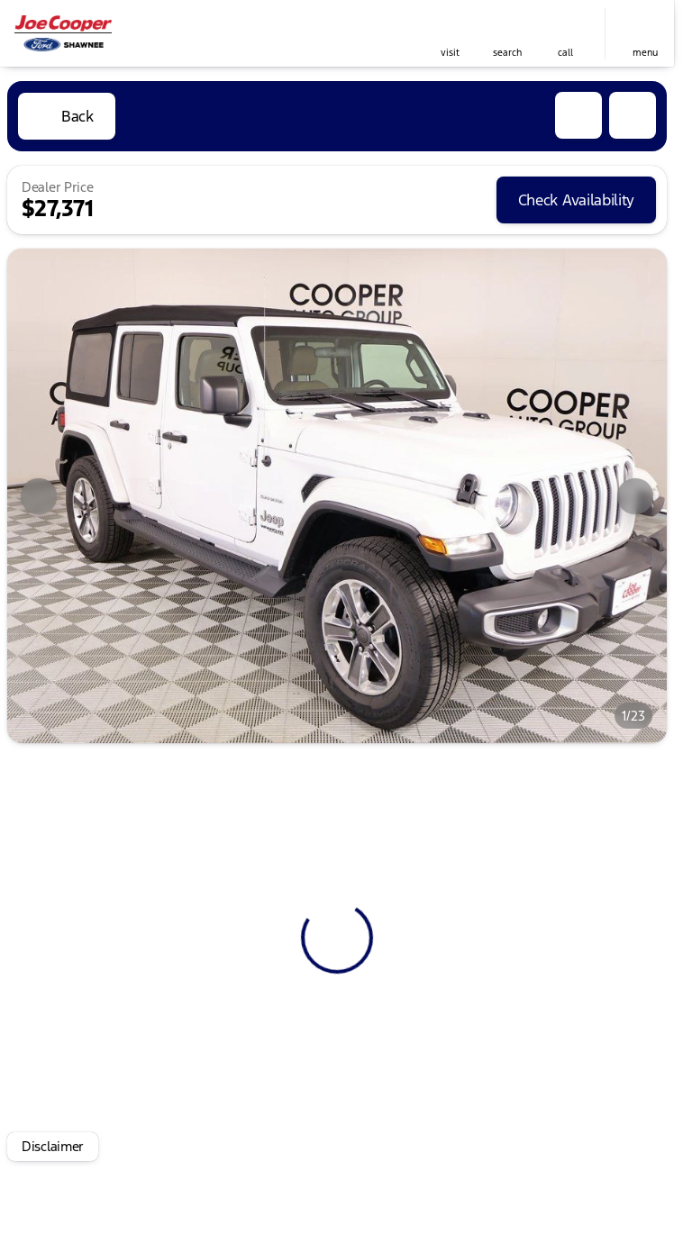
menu (645, 53)
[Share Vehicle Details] (632, 115)
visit (450, 53)
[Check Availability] (576, 200)
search (507, 53)
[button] (450, 33)
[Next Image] (635, 496)
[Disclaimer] (52, 1146)
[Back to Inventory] (66, 116)
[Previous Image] (39, 496)
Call (565, 53)
